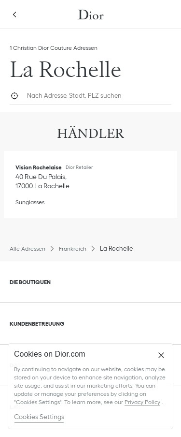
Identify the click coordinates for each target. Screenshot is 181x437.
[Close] (161, 355)
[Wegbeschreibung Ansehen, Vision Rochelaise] (42, 181)
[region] (90, 386)
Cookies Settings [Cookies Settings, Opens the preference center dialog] (39, 417)
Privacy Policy (142, 402)
